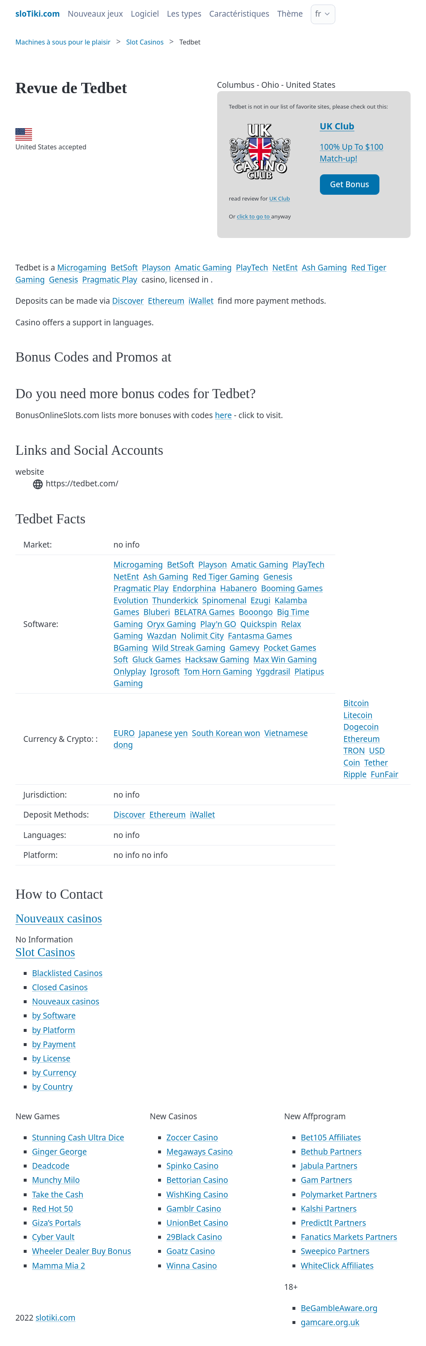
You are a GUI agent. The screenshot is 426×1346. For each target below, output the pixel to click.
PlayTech (252, 267)
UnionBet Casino (197, 1222)
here (223, 415)
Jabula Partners (329, 1165)
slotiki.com (55, 1317)
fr (318, 13)
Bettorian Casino (197, 1180)
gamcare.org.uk (330, 1322)
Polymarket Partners (339, 1194)
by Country (52, 1086)
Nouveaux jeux (95, 13)
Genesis (63, 279)
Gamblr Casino (193, 1208)
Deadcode (50, 1165)
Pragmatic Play (109, 279)
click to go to (254, 216)
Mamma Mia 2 (58, 1265)
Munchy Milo (56, 1180)
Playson (156, 267)
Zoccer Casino (192, 1137)
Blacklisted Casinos (67, 973)
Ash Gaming (324, 267)
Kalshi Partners (329, 1208)
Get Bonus (349, 184)
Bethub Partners (331, 1151)
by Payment (54, 1044)
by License (51, 1058)
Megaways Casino (199, 1151)
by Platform (53, 1030)
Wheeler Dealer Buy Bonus (81, 1251)
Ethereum (166, 300)
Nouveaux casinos (58, 918)
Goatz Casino (190, 1251)
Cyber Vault (53, 1237)
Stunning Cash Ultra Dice (78, 1137)
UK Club (337, 126)
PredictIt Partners (333, 1222)
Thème (290, 13)
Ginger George (59, 1151)
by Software (54, 1015)
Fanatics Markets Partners (349, 1237)
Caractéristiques (239, 13)
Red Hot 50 (52, 1208)
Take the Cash (57, 1194)
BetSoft (124, 267)
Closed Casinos (60, 987)
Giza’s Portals (56, 1222)
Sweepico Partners (335, 1251)
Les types (184, 13)
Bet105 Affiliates (331, 1137)
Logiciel (145, 13)
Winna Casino (191, 1265)
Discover (128, 300)
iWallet (200, 300)
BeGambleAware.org (339, 1308)
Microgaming (81, 267)
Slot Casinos (45, 952)
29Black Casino (194, 1237)
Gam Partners (326, 1180)
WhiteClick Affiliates (337, 1265)
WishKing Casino (197, 1194)
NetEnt (284, 267)
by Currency (54, 1072)
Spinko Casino (192, 1165)
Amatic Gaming (203, 267)
